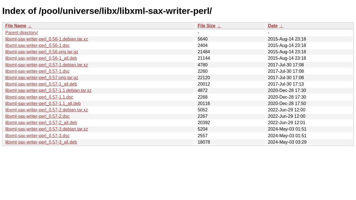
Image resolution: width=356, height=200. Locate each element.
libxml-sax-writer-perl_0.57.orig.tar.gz (41, 77)
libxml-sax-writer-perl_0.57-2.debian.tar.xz (46, 110)
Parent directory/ (21, 32)
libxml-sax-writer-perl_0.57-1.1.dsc (39, 97)
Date (273, 25)
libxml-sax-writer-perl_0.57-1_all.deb (41, 84)
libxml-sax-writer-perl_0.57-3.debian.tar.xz (46, 129)
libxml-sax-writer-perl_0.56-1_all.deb (41, 58)
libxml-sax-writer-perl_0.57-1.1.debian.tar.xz (48, 90)
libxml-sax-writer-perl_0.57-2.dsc (37, 116)
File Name (15, 25)
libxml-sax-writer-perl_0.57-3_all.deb (41, 142)
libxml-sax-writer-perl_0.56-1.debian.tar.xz (46, 39)
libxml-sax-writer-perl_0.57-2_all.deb (41, 122)
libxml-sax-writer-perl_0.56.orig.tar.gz (41, 51)
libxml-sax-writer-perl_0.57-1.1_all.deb (43, 103)
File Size (207, 25)
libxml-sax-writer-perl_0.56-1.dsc (37, 45)
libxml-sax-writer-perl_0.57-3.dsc (37, 135)
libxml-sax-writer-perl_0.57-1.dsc (37, 71)
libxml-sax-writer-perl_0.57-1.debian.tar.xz (46, 64)
